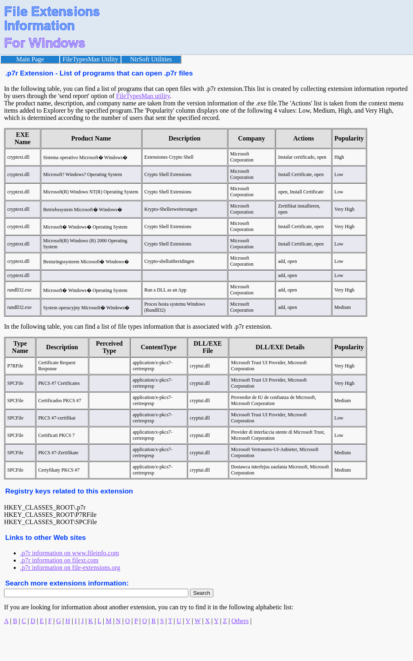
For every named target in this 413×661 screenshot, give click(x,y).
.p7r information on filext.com (59, 560)
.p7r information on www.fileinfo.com (69, 553)
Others (240, 620)
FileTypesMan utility (143, 95)
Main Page (30, 59)
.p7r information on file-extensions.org (70, 567)
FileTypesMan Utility (90, 59)
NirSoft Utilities (151, 59)
